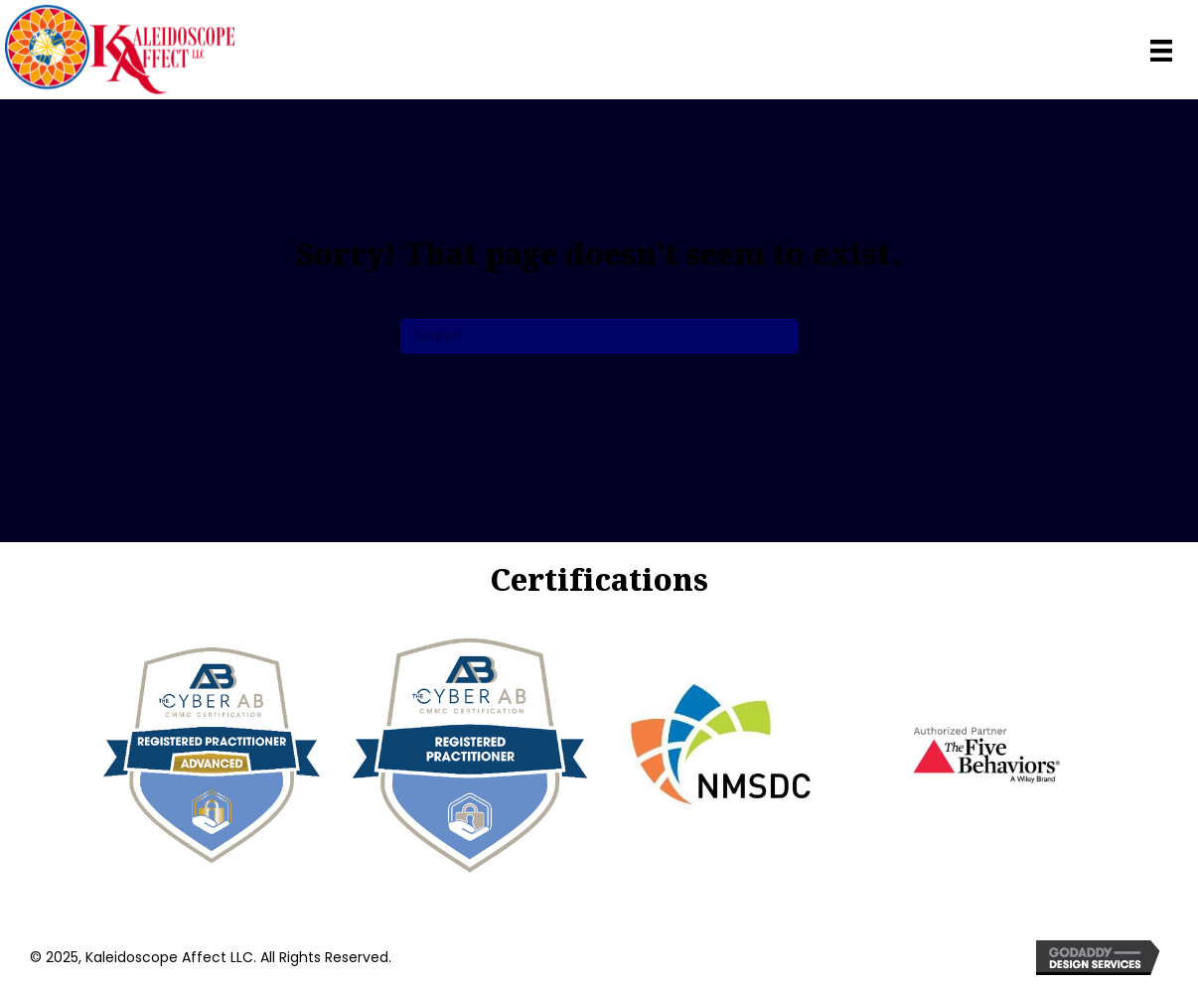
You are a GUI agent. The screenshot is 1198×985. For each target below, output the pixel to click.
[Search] (599, 336)
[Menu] (1161, 48)
